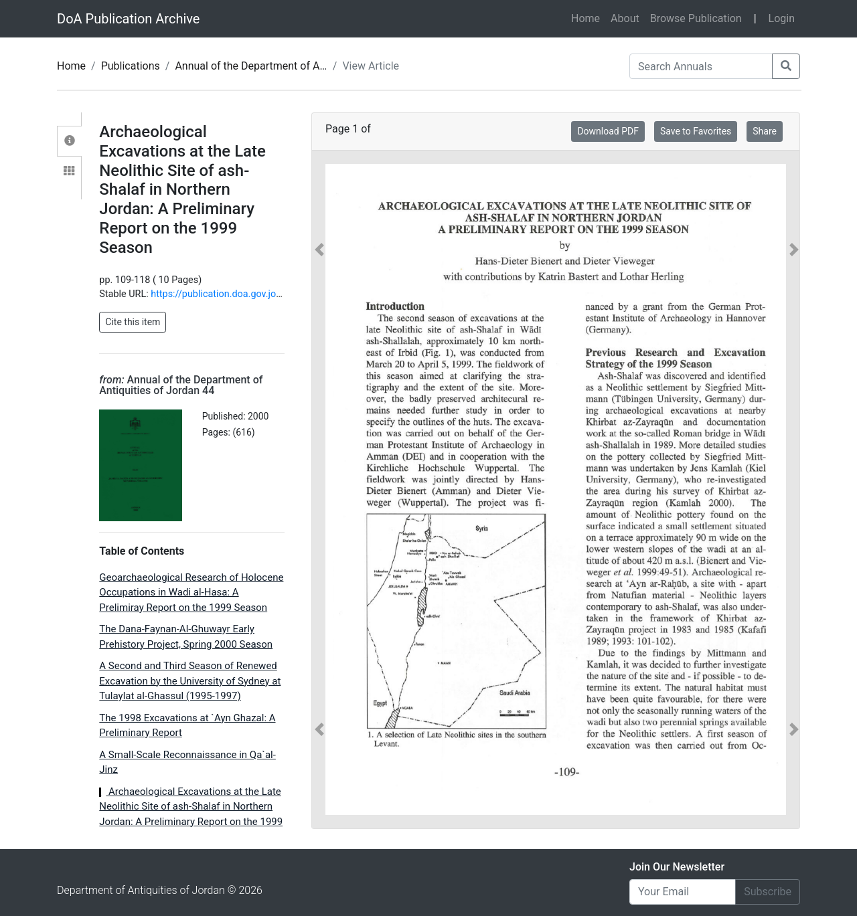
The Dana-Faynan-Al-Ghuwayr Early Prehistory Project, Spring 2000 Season (185, 636)
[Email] (682, 892)
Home (588, 17)
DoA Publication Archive (128, 19)
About (625, 18)
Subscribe (767, 891)
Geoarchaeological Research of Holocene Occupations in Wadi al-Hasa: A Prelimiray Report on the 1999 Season (191, 592)
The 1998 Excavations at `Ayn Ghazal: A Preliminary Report (187, 725)
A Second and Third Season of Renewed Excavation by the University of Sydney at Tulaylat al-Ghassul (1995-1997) (190, 681)
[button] (319, 489)
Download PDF (608, 131)
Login (782, 18)
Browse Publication (696, 18)
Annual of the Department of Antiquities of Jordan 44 (300, 66)
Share (765, 131)
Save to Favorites (695, 131)
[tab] (69, 141)
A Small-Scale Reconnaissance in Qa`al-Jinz (187, 762)
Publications (130, 66)
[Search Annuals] (701, 66)
